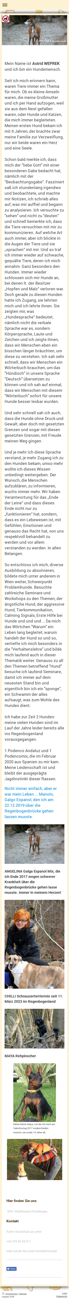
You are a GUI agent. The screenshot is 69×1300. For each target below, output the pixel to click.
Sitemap (22, 1294)
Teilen (11, 1269)
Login (64, 1293)
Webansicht (61, 1296)
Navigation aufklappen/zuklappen (34, 5)
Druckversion (10, 1294)
